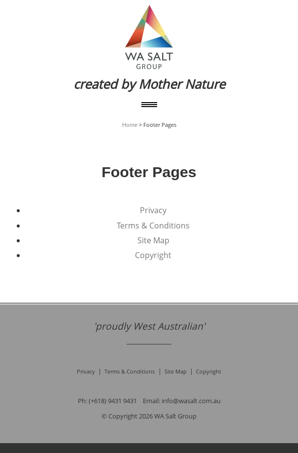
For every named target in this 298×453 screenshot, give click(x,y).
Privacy (153, 210)
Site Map (153, 240)
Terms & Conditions (153, 225)
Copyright (153, 255)
